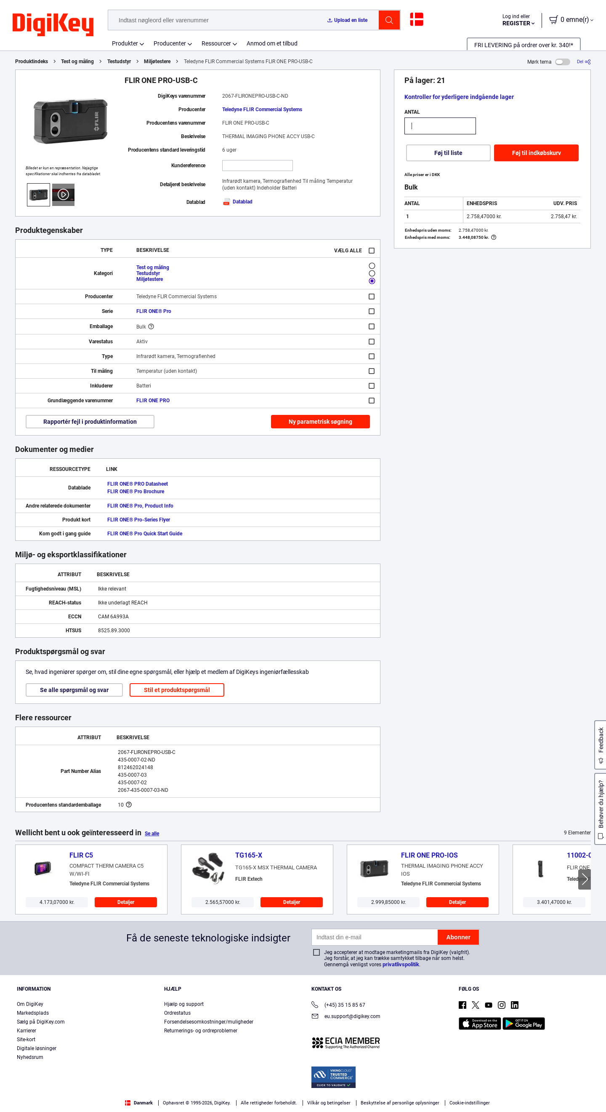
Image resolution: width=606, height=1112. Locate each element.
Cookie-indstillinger (469, 1103)
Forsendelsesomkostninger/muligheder (208, 1022)
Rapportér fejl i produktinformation (90, 421)
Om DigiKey (30, 1004)
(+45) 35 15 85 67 (338, 1006)
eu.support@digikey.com (345, 1017)
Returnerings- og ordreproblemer (200, 1031)
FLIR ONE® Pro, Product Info (140, 506)
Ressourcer (216, 43)
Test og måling (77, 61)
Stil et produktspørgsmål (177, 690)
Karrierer (26, 1031)
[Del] (584, 61)
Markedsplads (33, 1013)
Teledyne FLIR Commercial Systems (262, 109)
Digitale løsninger (36, 1048)
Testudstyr (119, 61)
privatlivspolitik (401, 964)
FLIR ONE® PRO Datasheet (137, 484)
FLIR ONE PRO (153, 401)
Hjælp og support (184, 1004)
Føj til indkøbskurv (536, 153)
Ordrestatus (177, 1013)
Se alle (152, 834)
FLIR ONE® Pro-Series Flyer (138, 520)
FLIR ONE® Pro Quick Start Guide (144, 534)
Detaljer (125, 902)
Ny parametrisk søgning (320, 421)
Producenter (170, 43)
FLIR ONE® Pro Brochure (135, 492)
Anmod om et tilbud (272, 43)
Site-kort (26, 1039)
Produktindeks (31, 61)
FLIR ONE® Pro (153, 311)
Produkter (125, 43)
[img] (53, 25)
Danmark (139, 1103)
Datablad (237, 202)
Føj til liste (448, 153)
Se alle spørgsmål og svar (74, 690)
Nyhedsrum (30, 1057)
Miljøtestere (157, 61)
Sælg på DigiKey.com (41, 1022)
